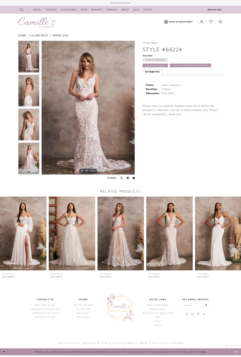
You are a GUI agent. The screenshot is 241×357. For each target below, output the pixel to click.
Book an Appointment (157, 306)
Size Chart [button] (149, 57)
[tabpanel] (28, 59)
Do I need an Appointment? (120, 4)
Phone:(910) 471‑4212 (45, 306)
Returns (158, 327)
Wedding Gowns (158, 311)
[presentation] (23, 235)
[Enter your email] (196, 308)
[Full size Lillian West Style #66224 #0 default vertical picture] (88, 109)
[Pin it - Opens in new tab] (128, 179)
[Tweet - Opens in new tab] (121, 179)
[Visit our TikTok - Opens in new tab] (204, 317)
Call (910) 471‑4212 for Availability (169, 78)
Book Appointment (159, 70)
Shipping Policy (89, 344)
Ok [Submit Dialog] (235, 353)
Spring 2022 (60, 37)
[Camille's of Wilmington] (36, 24)
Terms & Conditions (67, 344)
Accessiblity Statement (124, 344)
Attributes (152, 84)
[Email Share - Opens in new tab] (134, 179)
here (203, 353)
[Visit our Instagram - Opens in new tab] (192, 317)
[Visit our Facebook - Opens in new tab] (187, 317)
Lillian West (39, 37)
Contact (158, 323)
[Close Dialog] (5, 353)
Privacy (104, 344)
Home (22, 37)
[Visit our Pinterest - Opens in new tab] (198, 317)
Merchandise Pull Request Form (157, 315)
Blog (158, 319)
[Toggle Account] (201, 23)
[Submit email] (209, 308)
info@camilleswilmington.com (45, 311)
